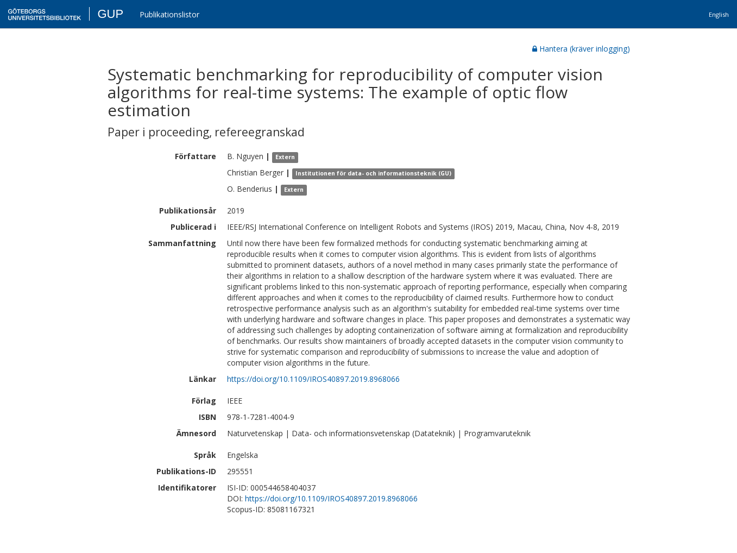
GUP (110, 14)
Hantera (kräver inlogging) (581, 48)
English (719, 14)
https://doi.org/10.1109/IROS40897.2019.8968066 (313, 379)
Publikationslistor (169, 14)
